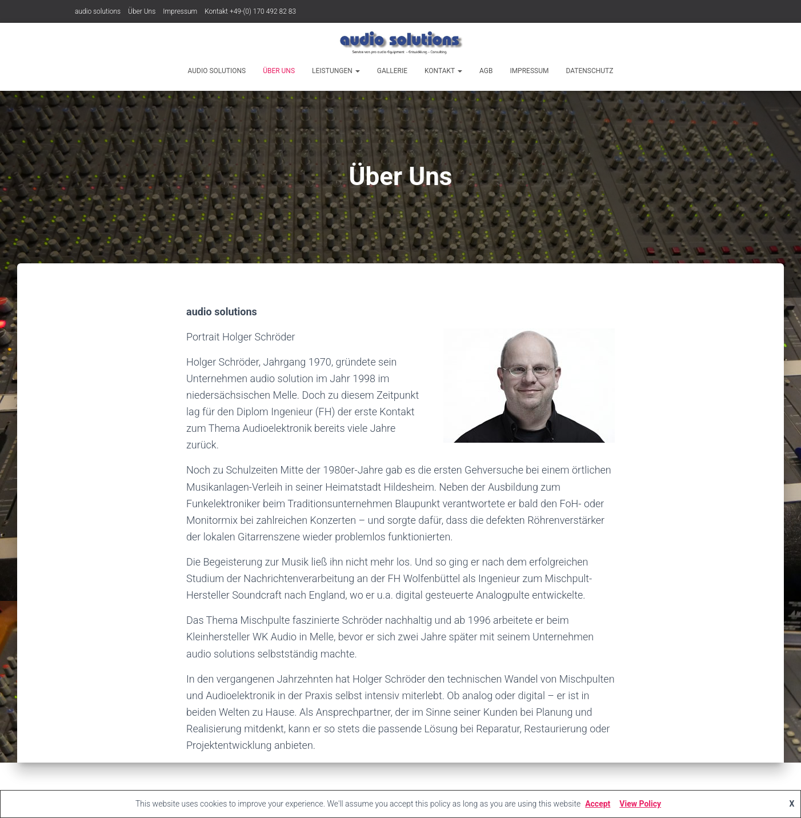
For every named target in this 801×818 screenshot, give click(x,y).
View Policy (640, 803)
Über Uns (141, 11)
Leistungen (336, 71)
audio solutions (98, 11)
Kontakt (443, 71)
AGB (485, 71)
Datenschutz (589, 71)
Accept (597, 803)
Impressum (180, 11)
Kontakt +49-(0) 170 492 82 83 (250, 11)
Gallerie (392, 71)
